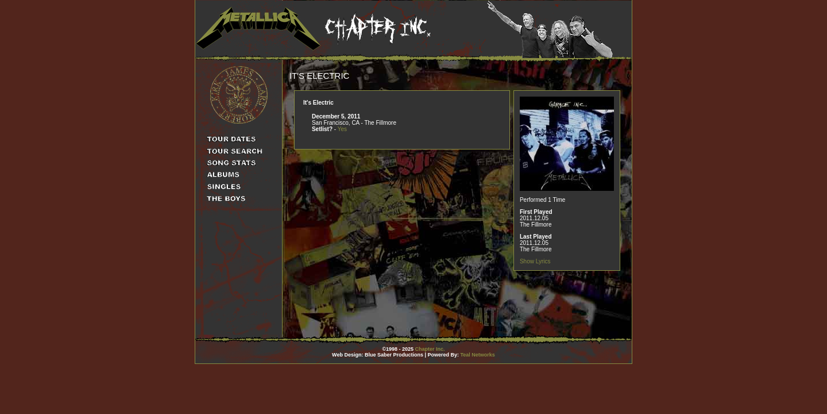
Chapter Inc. (430, 349)
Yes (342, 129)
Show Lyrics (535, 261)
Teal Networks (478, 355)
